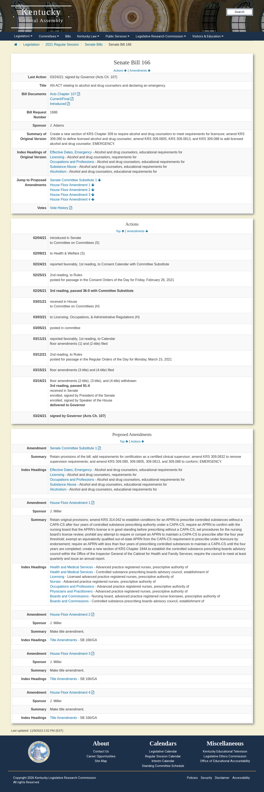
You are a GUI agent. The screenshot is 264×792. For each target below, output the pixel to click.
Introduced (60, 104)
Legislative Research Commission (161, 36)
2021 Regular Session (62, 44)
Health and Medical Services (71, 567)
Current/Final (61, 99)
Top (120, 231)
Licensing (57, 157)
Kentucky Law (88, 36)
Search (239, 12)
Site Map (101, 761)
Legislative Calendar (163, 751)
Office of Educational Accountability (225, 761)
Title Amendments (63, 640)
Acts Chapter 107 (65, 94)
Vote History (61, 208)
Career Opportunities (101, 756)
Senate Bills (94, 44)
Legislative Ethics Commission (225, 756)
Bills (68, 36)
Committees (49, 36)
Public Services (117, 36)
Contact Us (101, 751)
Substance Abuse (63, 166)
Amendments (139, 70)
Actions (120, 70)
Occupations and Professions (72, 162)
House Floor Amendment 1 (72, 185)
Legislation (31, 44)
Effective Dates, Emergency (71, 152)
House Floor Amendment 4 (72, 199)
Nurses (55, 581)
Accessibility (241, 778)
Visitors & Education (207, 36)
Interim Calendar (163, 761)
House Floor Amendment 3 (72, 195)
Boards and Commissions (69, 596)
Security (206, 778)
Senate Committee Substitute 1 (75, 180)
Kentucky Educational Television (225, 751)
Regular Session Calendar (163, 756)
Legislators (23, 36)
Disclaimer (222, 778)
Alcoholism (58, 171)
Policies (192, 778)
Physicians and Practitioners (71, 591)
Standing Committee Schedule (163, 766)
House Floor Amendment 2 (72, 190)
